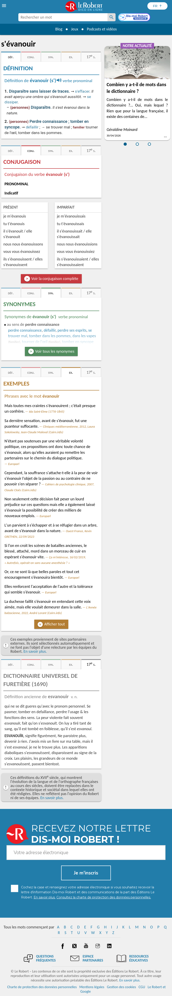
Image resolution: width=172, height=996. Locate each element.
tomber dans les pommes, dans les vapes (62, 335)
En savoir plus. (35, 651)
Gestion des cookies (121, 987)
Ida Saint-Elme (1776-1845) (46, 411)
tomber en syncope (78, 341)
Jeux (74, 29)
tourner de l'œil (34, 341)
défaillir (32, 127)
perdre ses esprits (72, 330)
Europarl (13, 464)
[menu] (4, 6)
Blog (58, 29)
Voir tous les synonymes (54, 351)
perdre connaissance (25, 330)
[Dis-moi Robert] (134, 18)
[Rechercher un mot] (112, 17)
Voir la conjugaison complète (54, 278)
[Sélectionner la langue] (157, 6)
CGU (142, 987)
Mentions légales (91, 987)
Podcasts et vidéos (102, 29)
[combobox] (63, 17)
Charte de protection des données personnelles (42, 987)
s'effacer (82, 91)
